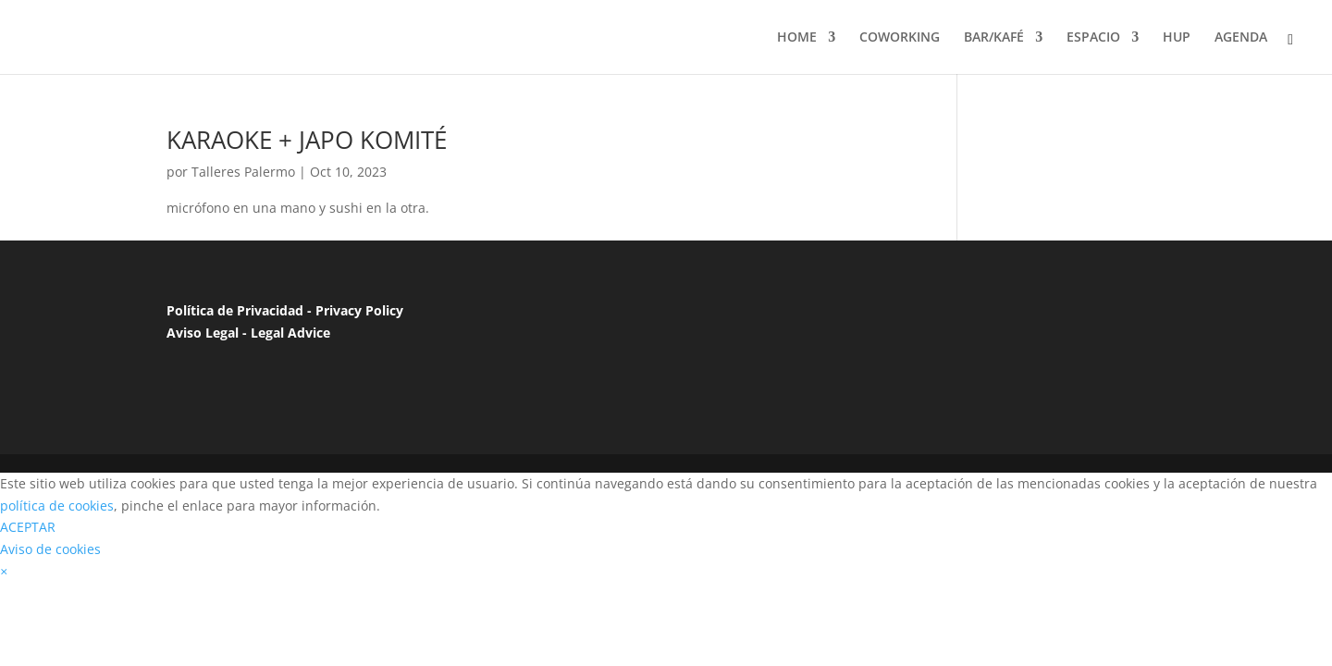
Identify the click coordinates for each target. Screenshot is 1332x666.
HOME (797, 38)
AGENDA (1241, 38)
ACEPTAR (28, 527)
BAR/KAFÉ (994, 38)
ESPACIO (1093, 38)
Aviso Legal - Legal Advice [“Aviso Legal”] (248, 332)
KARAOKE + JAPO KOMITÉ (306, 139)
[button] (3, 571)
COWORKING (899, 38)
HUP (1176, 38)
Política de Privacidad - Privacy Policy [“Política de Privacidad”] (284, 310)
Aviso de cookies (50, 549)
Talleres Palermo (243, 171)
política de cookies (57, 505)
